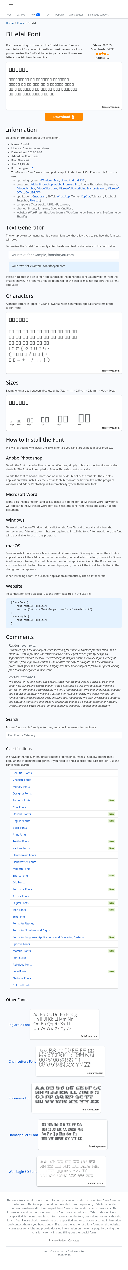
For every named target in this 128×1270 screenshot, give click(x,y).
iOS (82, 180)
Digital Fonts (20, 903)
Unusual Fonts (22, 814)
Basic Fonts (20, 828)
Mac (56, 180)
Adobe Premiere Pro (67, 184)
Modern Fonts (21, 869)
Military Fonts (21, 786)
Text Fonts (19, 916)
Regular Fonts (21, 821)
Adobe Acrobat (26, 188)
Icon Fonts (19, 910)
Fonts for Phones (23, 923)
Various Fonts (21, 848)
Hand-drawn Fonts (24, 855)
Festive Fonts (21, 841)
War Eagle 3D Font (57, 1171)
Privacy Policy (57, 1240)
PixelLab (35, 200)
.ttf (31, 168)
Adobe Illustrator (47, 188)
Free (9, 14)
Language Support (98, 14)
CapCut (85, 196)
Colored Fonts (21, 985)
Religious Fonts (22, 964)
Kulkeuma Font (55, 1098)
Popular (59, 14)
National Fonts (22, 978)
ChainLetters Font (57, 1061)
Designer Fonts (22, 793)
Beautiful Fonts (22, 773)
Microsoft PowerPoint (72, 188)
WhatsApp (63, 196)
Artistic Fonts (21, 896)
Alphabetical (76, 14)
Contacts (73, 1240)
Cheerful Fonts (22, 780)
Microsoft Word (96, 188)
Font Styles (19, 958)
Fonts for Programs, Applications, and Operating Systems (48, 937)
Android (74, 180)
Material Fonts (22, 951)
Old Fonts (19, 882)
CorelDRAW (33, 192)
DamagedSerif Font (58, 1135)
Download (63, 117)
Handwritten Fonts (24, 862)
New (35, 14)
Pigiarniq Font (54, 1024)
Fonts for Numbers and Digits (31, 930)
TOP (48, 14)
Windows (46, 180)
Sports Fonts (20, 875)
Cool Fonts (19, 807)
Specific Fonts (21, 944)
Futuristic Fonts (22, 889)
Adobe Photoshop (41, 184)
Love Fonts (19, 971)
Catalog (21, 14)
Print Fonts (19, 834)
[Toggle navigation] (11, 4)
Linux (64, 180)
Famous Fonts (21, 800)
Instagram (39, 196)
